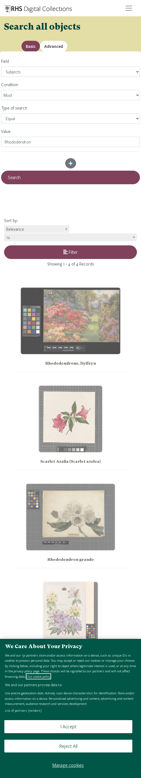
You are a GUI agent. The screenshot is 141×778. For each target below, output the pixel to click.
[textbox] (36, 229)
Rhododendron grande (70, 564)
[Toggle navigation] (129, 8)
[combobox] (36, 229)
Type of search (70, 114)
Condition (70, 91)
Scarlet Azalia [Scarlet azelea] (70, 466)
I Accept (68, 726)
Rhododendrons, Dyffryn (70, 368)
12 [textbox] (8, 237)
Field (70, 67)
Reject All (68, 746)
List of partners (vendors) (23, 710)
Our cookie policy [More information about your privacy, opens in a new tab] (38, 676)
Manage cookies (68, 765)
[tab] (53, 46)
